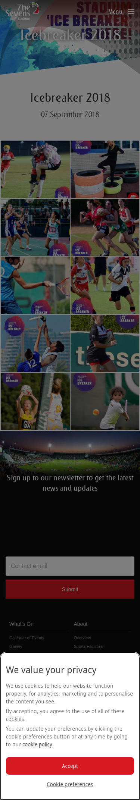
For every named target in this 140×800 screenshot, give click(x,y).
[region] (70, 726)
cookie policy (37, 744)
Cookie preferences (70, 784)
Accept (70, 765)
